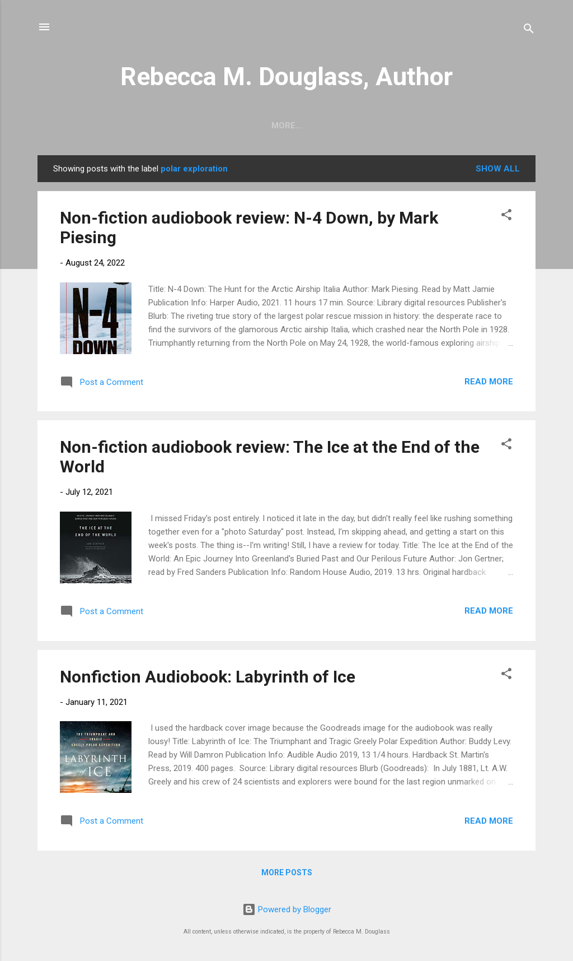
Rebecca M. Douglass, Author (286, 76)
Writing (243, 125)
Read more (488, 382)
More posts (286, 872)
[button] (506, 216)
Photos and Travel (326, 125)
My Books (413, 125)
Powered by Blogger (286, 909)
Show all (498, 169)
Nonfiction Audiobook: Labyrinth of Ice (207, 676)
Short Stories (171, 125)
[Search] (529, 30)
